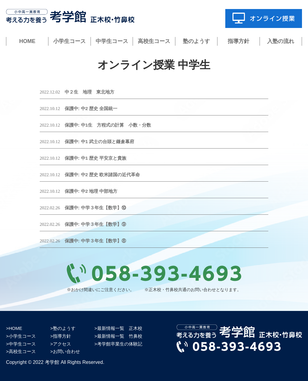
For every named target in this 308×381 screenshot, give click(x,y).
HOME (27, 41)
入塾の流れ (280, 41)
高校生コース (154, 41)
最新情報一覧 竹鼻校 (119, 336)
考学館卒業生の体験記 (119, 343)
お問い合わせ (66, 351)
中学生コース (112, 41)
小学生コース (69, 41)
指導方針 (238, 41)
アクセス (62, 343)
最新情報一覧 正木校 (119, 328)
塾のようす (196, 41)
